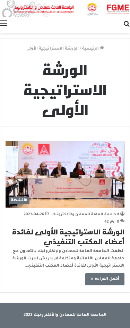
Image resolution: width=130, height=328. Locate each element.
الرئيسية (93, 49)
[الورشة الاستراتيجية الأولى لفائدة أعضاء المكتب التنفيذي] (65, 174)
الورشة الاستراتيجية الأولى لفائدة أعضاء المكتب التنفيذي (68, 236)
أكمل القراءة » (104, 279)
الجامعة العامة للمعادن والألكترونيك (85, 215)
